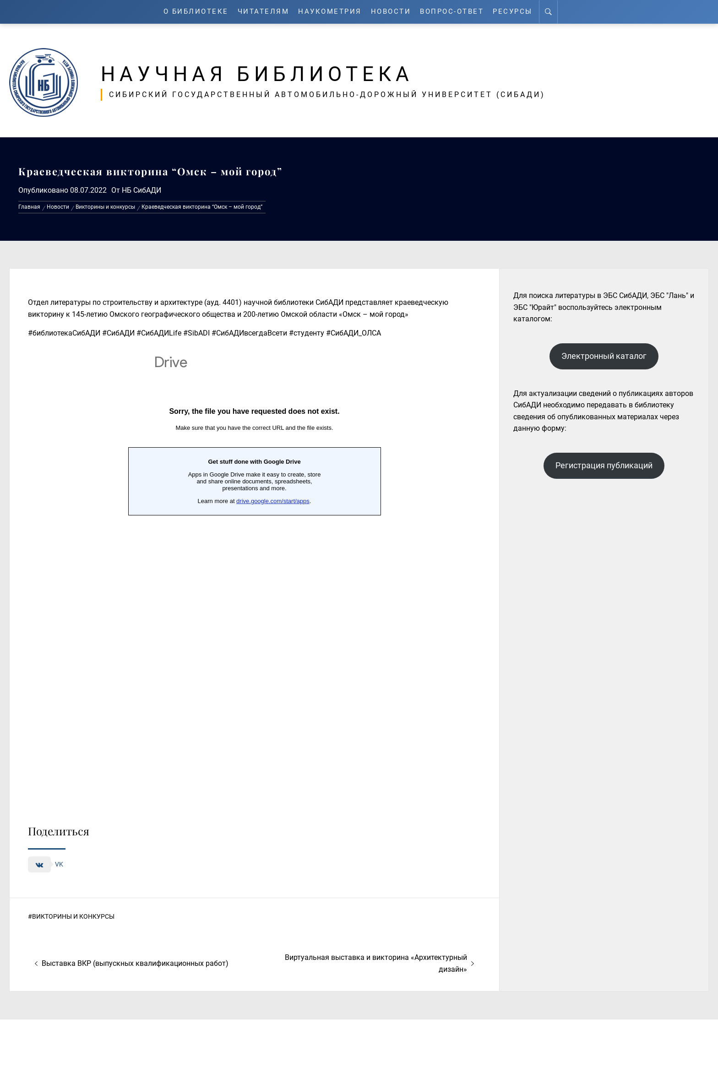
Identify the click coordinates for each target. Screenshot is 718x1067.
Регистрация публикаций (604, 465)
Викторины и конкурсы (73, 916)
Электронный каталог (604, 356)
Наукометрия (330, 12)
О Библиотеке (195, 12)
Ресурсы (513, 12)
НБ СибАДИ (141, 190)
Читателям (263, 12)
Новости (391, 12)
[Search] (548, 12)
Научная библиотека (257, 74)
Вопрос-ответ (452, 12)
